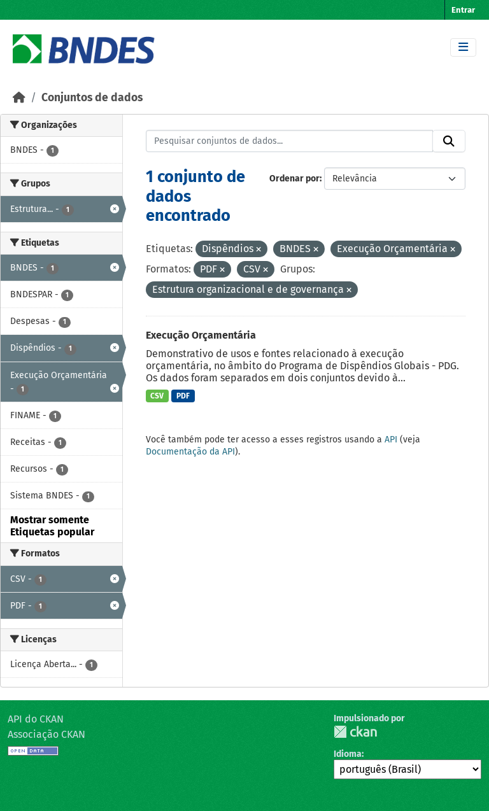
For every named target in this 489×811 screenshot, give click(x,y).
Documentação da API (190, 451)
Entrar (463, 10)
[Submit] (448, 141)
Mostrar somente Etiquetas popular (52, 526)
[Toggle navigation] (463, 47)
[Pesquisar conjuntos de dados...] (290, 141)
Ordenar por (294, 178)
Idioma (348, 754)
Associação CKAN (46, 734)
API (391, 439)
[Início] (19, 97)
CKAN (355, 731)
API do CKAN (36, 719)
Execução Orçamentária (201, 335)
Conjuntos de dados (92, 97)
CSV (157, 395)
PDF (183, 395)
